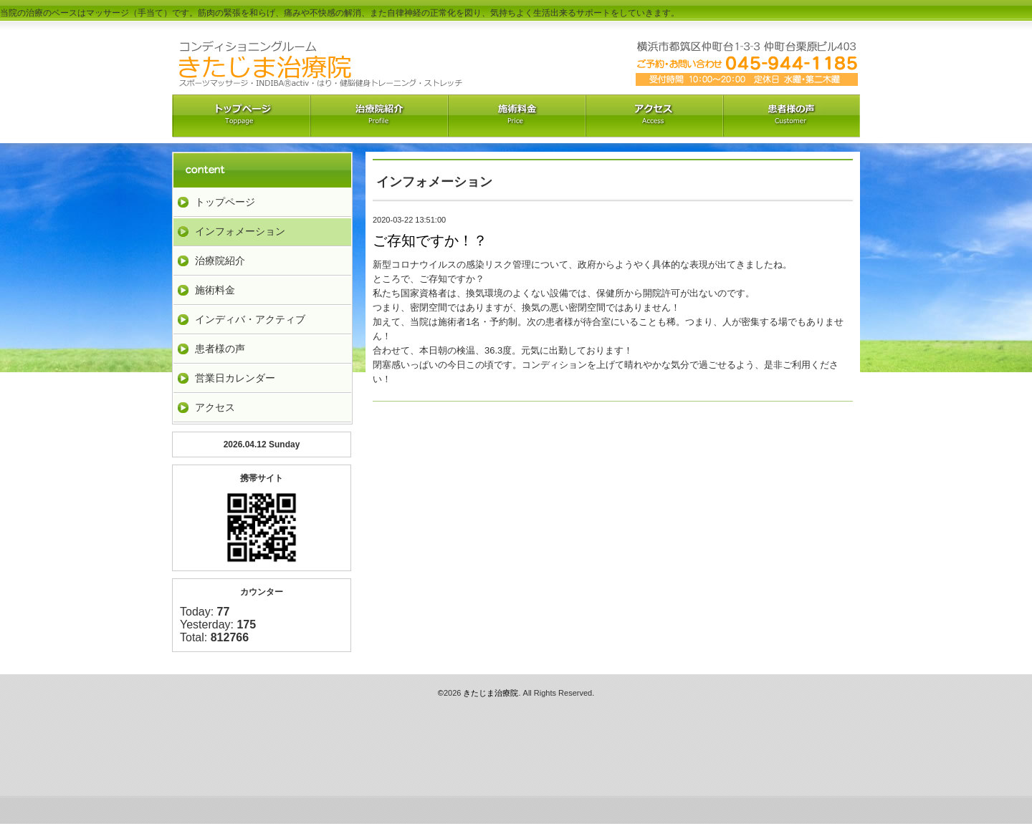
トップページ (225, 202)
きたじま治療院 (490, 693)
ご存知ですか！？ (430, 240)
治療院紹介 (378, 115)
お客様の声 (791, 115)
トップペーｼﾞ (241, 115)
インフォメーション (240, 231)
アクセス (653, 115)
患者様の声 (220, 348)
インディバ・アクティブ (250, 319)
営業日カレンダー (235, 378)
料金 (516, 115)
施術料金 (215, 290)
